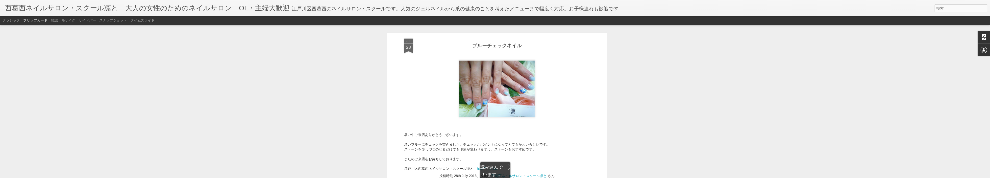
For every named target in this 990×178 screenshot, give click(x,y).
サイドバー (87, 20)
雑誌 (54, 20)
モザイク (68, 20)
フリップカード (35, 20)
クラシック (11, 20)
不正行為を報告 (525, 174)
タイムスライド (142, 20)
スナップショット (113, 20)
